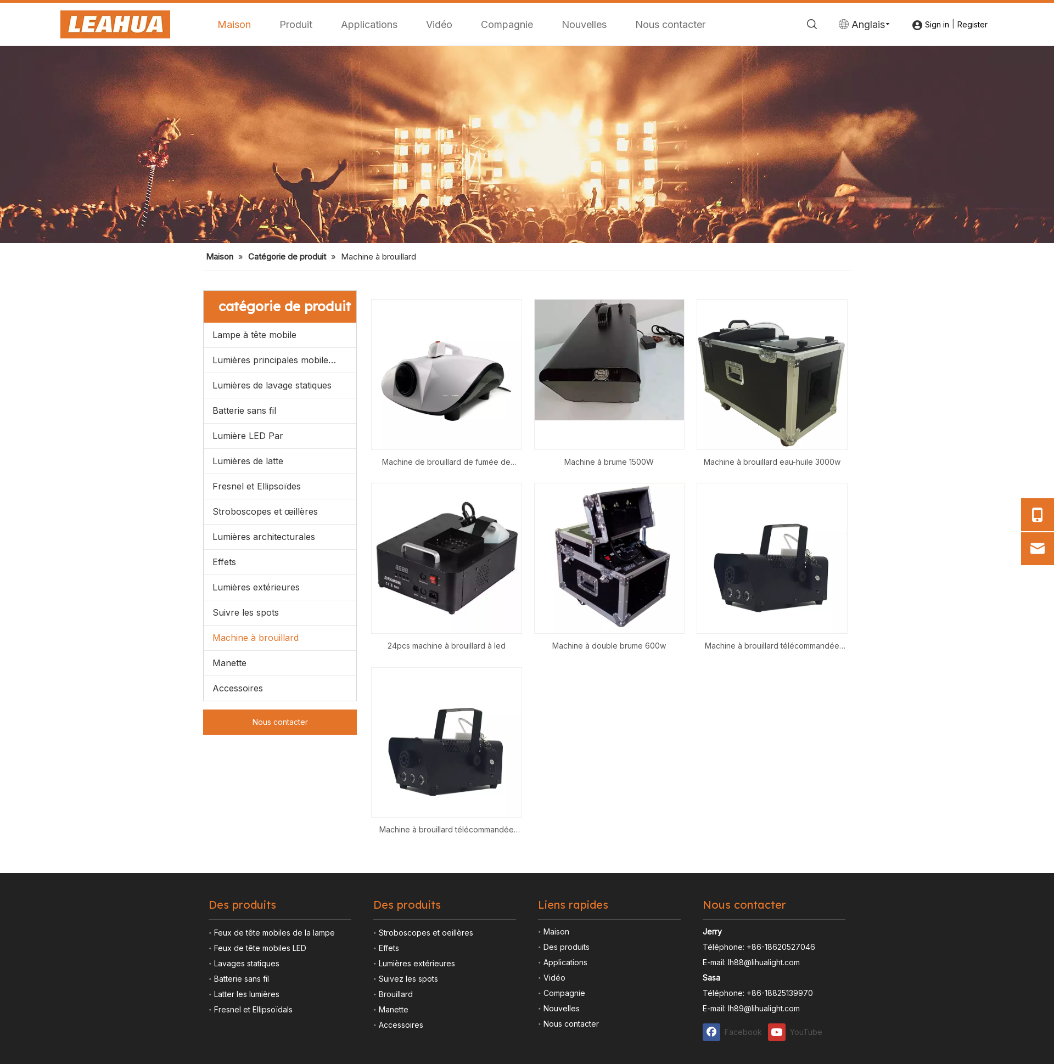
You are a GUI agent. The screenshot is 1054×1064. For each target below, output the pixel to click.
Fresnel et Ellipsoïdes (256, 687)
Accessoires (237, 888)
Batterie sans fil (244, 611)
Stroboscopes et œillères (265, 712)
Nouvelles (584, 24)
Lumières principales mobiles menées (284, 560)
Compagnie (507, 24)
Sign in (937, 24)
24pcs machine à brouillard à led (447, 847)
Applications (369, 24)
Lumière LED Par (247, 636)
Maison (234, 24)
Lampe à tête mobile (254, 535)
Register (972, 24)
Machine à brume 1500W (609, 662)
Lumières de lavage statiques (272, 586)
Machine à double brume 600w (609, 847)
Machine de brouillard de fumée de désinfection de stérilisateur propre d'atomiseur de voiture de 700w (446, 663)
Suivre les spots (245, 813)
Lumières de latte (247, 661)
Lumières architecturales (263, 737)
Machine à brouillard (255, 838)
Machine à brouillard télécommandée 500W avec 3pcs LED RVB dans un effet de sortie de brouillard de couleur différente (772, 848)
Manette (229, 863)
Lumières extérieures (256, 787)
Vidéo (439, 24)
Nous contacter (670, 24)
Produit (295, 24)
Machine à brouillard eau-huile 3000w (772, 662)
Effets (224, 762)
